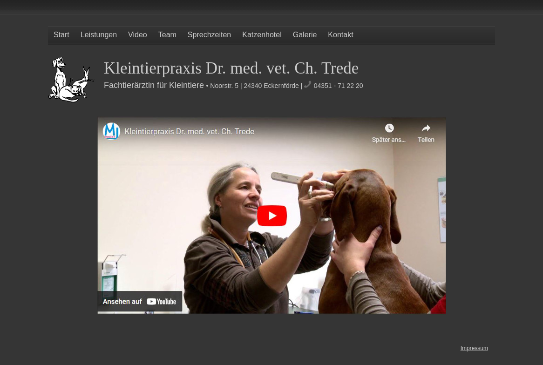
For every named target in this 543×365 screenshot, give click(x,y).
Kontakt (340, 35)
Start (61, 35)
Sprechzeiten (209, 35)
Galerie (305, 35)
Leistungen (99, 35)
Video (137, 35)
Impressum (474, 348)
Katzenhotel (262, 35)
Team (167, 35)
